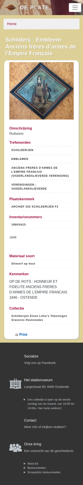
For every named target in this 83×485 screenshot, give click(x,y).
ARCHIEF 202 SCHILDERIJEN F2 (34, 206)
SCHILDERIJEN (22, 150)
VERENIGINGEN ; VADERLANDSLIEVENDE (29, 186)
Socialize (31, 356)
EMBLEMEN (19, 159)
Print (23, 334)
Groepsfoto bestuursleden (44, 472)
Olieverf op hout (23, 263)
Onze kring (32, 444)
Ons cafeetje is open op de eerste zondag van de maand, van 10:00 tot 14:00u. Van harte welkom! (50, 404)
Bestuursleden (36, 467)
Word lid (32, 463)
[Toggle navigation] (75, 7)
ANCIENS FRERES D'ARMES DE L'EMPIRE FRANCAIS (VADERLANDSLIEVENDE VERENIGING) (40, 171)
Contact (30, 420)
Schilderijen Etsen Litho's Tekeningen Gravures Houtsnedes (39, 318)
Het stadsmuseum (38, 380)
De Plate (34, 7)
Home (12, 24)
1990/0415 (18, 224)
